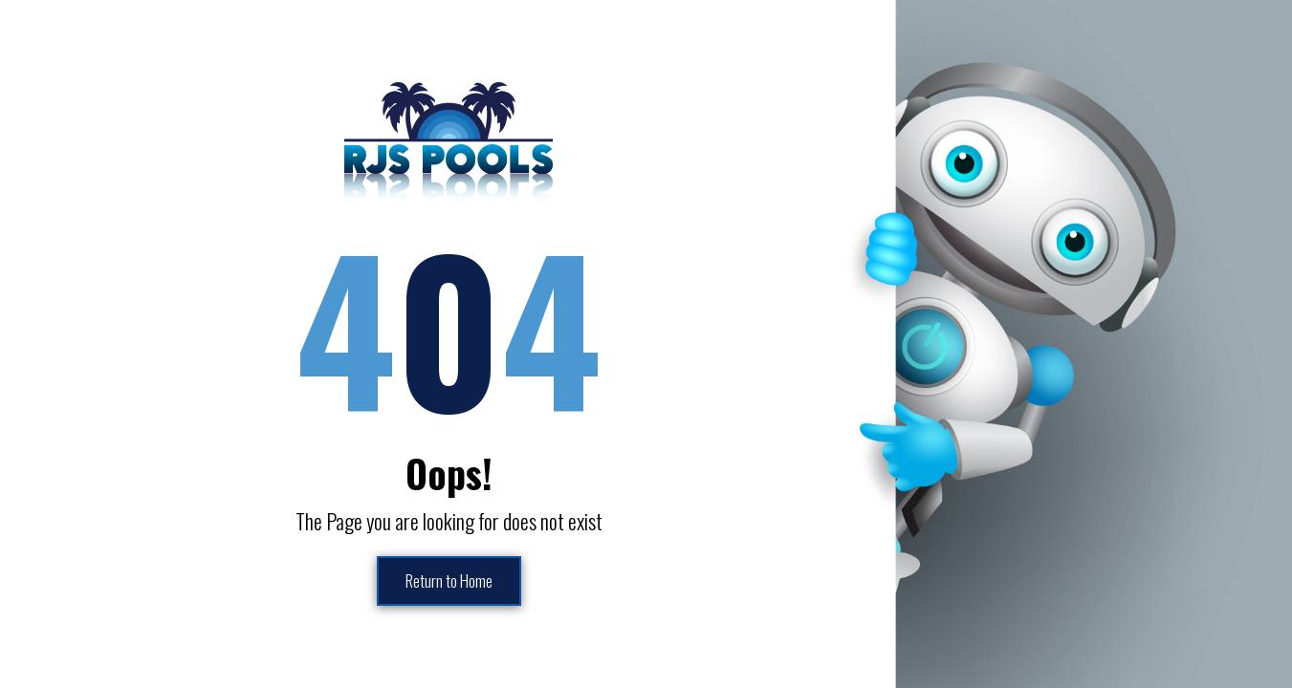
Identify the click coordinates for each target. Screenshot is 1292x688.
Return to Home (448, 581)
